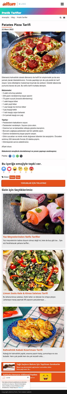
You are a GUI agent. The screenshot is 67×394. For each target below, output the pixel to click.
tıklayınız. (20, 387)
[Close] (28, 377)
